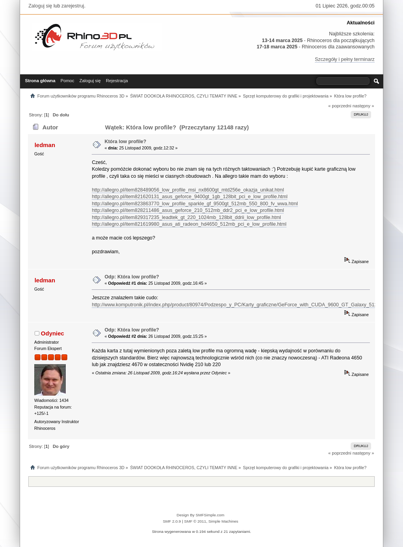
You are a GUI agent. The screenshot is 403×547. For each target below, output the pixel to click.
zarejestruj (72, 6)
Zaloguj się (40, 6)
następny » (363, 105)
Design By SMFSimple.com (200, 515)
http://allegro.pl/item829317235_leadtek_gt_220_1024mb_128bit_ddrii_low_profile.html (186, 217)
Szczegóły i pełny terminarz (345, 59)
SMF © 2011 (195, 521)
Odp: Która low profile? (132, 277)
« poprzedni (339, 105)
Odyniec (52, 333)
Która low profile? (125, 141)
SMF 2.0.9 (172, 521)
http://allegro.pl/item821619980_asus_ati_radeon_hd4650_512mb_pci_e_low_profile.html (189, 224)
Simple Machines (223, 521)
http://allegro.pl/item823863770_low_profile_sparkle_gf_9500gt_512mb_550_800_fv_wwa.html (195, 203)
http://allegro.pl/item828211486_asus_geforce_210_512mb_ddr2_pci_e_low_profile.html (188, 210)
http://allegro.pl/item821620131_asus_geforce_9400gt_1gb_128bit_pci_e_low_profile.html (189, 196)
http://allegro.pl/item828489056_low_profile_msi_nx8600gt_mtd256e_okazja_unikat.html (188, 190)
